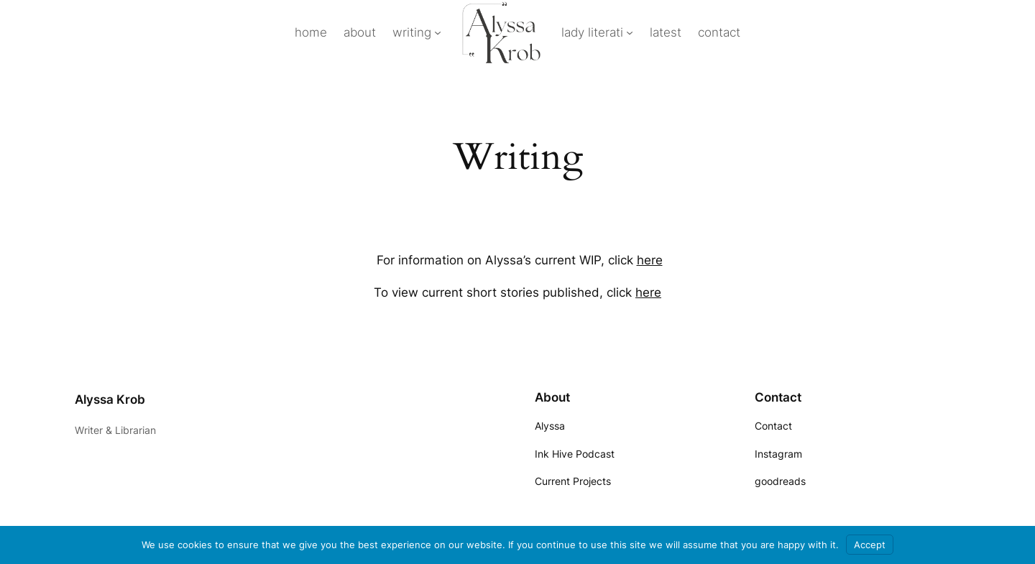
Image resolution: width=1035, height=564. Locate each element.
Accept (870, 544)
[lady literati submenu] (629, 32)
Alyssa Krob (110, 399)
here (650, 260)
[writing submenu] (437, 32)
